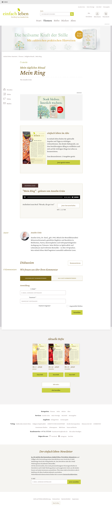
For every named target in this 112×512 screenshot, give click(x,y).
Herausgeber (106, 7)
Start (39, 20)
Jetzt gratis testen (63, 162)
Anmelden (77, 307)
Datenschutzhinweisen (70, 469)
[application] (51, 197)
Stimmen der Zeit (87, 419)
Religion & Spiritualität (39, 419)
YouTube (70, 431)
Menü (6, 2)
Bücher (65, 20)
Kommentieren (75, 263)
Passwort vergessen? (45, 300)
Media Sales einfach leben (23, 419)
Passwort (32, 295)
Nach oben (56, 498)
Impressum (75, 494)
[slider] (45, 197)
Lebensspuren (53, 422)
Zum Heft (40, 369)
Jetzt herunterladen (68, 205)
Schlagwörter (55, 414)
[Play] (25, 197)
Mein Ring (39, 56)
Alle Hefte (56, 379)
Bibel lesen (62, 422)
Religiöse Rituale (29, 56)
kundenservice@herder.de (59, 426)
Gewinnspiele (64, 414)
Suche (41, 11)
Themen (47, 20)
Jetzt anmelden (74, 477)
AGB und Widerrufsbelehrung (42, 494)
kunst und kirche (72, 422)
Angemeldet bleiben (76, 301)
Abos (73, 20)
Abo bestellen (56, 385)
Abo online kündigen (75, 426)
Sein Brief (98, 7)
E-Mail (33, 289)
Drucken (9, 90)
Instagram (64, 431)
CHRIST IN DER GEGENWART (56, 419)
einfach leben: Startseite (10, 56)
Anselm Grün (81, 7)
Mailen (9, 104)
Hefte (57, 20)
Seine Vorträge (90, 7)
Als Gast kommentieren (67, 278)
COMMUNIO (97, 419)
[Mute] (72, 197)
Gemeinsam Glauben (41, 422)
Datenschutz (56, 494)
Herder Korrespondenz (73, 419)
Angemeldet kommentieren (35, 278)
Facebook (54, 431)
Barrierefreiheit (65, 494)
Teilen (9, 94)
